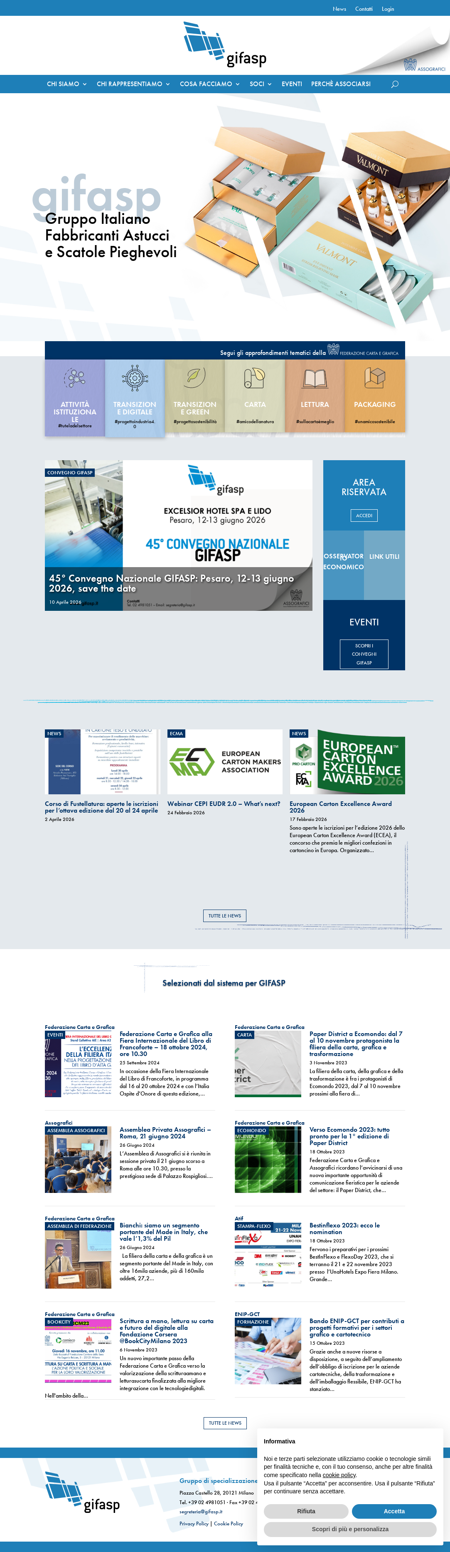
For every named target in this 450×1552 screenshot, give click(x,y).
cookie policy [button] (339, 1475)
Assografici (58, 1122)
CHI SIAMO (63, 84)
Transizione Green (195, 408)
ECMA (176, 733)
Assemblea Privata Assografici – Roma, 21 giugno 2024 (165, 1132)
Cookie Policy (228, 1523)
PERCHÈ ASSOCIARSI (341, 84)
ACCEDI (364, 515)
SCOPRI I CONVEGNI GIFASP (364, 654)
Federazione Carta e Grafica (80, 1027)
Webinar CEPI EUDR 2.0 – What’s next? (223, 803)
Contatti (364, 9)
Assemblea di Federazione (79, 1226)
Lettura (315, 404)
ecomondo (251, 1130)
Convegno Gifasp (69, 472)
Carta (244, 1034)
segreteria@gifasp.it (201, 1511)
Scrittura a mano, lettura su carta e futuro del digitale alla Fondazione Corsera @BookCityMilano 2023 (167, 1330)
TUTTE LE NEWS (225, 915)
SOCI (257, 84)
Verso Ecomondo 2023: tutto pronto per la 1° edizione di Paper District (350, 1136)
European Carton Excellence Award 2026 (341, 807)
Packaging (375, 404)
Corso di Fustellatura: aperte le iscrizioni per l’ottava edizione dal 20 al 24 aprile (101, 807)
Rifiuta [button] (306, 1511)
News (339, 9)
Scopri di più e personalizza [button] (350, 1529)
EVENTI (292, 84)
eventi (55, 1034)
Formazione (253, 1322)
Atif (239, 1218)
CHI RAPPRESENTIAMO (129, 84)
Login (388, 9)
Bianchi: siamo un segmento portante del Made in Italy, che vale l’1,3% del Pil (164, 1232)
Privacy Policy (194, 1523)
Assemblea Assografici (76, 1130)
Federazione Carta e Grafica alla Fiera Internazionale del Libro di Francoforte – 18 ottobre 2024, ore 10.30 (166, 1043)
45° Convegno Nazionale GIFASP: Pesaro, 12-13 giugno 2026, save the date (171, 583)
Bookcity (59, 1322)
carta (255, 404)
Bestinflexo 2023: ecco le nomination (345, 1228)
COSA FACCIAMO (206, 84)
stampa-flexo (254, 1226)
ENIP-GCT (247, 1314)
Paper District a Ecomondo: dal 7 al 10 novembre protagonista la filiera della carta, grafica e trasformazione (356, 1043)
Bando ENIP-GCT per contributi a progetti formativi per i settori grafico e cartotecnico (357, 1327)
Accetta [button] (394, 1511)
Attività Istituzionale (75, 411)
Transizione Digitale (134, 408)
